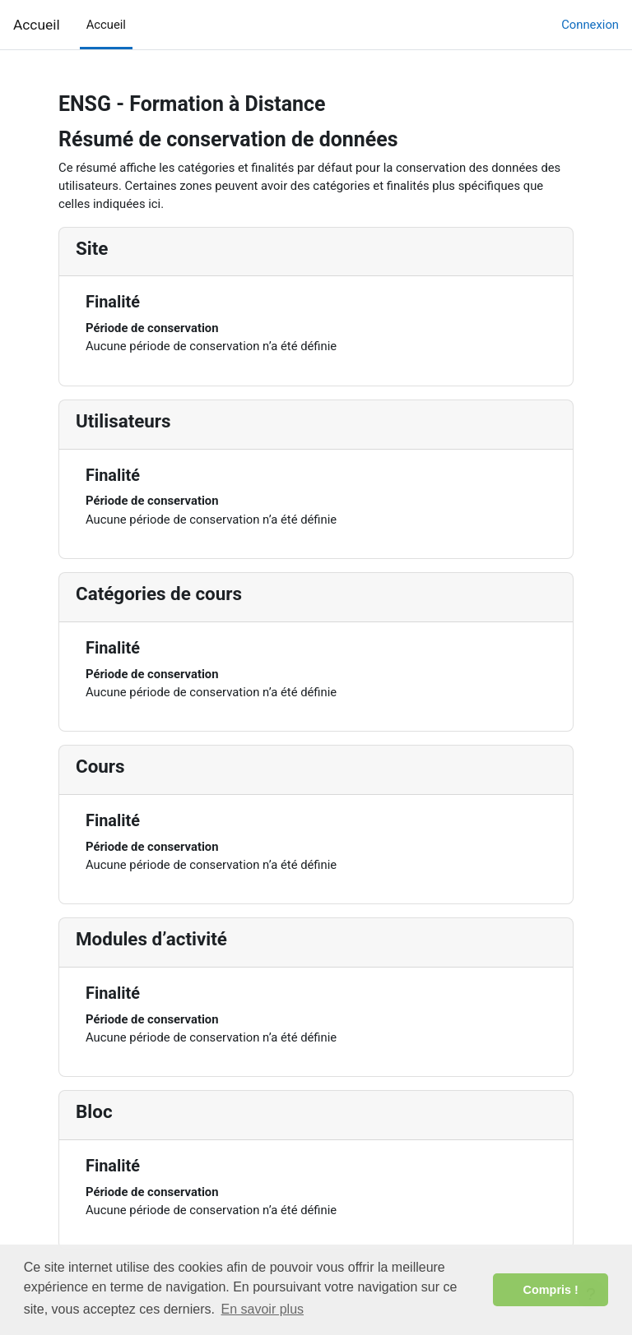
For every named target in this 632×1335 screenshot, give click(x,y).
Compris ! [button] (551, 1289)
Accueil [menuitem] (106, 24)
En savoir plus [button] (262, 1309)
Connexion (590, 24)
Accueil (36, 24)
